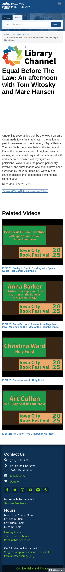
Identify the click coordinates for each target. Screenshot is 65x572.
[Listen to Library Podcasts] (46, 490)
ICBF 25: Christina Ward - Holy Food (23, 380)
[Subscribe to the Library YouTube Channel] (30, 490)
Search (56, 24)
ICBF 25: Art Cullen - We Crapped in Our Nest (28, 433)
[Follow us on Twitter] (15, 490)
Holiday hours (12, 532)
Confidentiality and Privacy (32, 568)
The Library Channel (20, 35)
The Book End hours (16, 536)
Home (6, 35)
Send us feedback (15, 503)
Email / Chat (17, 475)
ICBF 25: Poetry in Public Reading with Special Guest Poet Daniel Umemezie (29, 269)
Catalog (7, 18)
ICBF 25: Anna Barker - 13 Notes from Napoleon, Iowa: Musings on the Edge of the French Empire (30, 325)
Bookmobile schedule (17, 540)
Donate (14, 481)
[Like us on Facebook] (7, 490)
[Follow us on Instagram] (23, 490)
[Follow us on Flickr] (38, 490)
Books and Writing (11, 191)
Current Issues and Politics (34, 191)
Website (18, 17)
